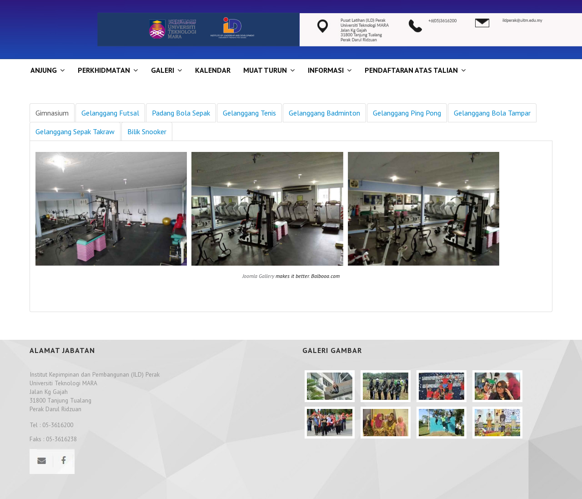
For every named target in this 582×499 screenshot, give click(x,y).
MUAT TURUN (265, 70)
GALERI (162, 70)
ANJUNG (43, 70)
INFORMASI (326, 70)
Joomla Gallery (258, 275)
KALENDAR (213, 70)
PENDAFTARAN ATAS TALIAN (411, 70)
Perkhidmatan (104, 70)
